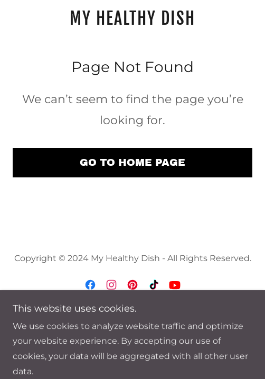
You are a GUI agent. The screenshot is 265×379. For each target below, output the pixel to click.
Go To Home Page (132, 162)
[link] (132, 18)
